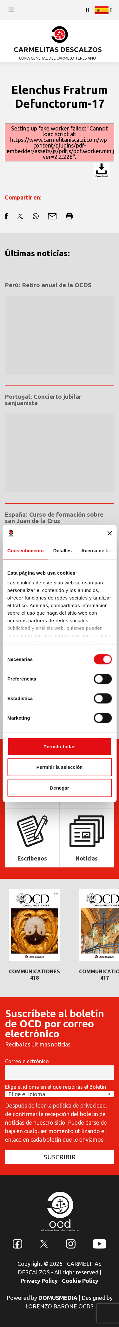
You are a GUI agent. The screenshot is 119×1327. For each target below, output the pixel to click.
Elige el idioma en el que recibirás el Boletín (55, 1087)
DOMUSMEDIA (57, 1298)
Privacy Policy (39, 1281)
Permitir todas (59, 746)
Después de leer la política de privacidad (55, 1105)
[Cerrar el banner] (109, 533)
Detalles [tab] (62, 550)
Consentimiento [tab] (25, 550)
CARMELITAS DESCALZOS (58, 49)
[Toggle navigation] (11, 9)
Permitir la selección (59, 767)
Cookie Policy (80, 1281)
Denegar (59, 787)
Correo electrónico (27, 1061)
